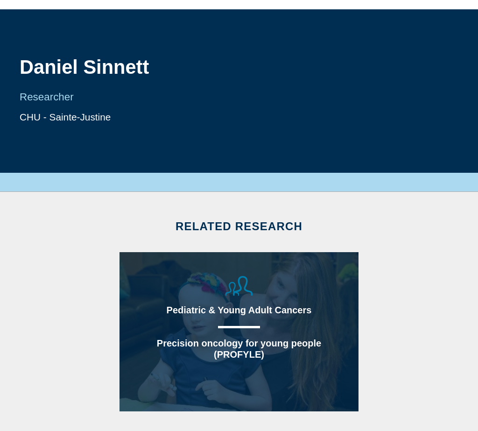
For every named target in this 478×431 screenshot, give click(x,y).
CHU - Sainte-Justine (65, 117)
